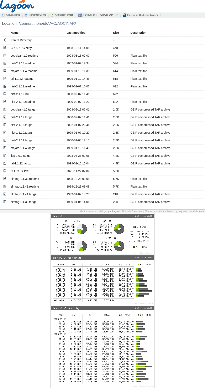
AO (53, 23)
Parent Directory (21, 40)
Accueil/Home (13, 15)
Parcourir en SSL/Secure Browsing (142, 15)
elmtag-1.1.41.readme (25, 186)
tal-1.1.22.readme (22, 78)
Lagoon (116, 211)
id (44, 23)
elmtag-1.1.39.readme (25, 178)
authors (35, 23)
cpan (24, 23)
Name (15, 32)
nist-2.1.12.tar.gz (21, 117)
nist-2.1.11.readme (23, 86)
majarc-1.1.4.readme (24, 71)
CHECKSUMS (20, 171)
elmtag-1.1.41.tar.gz (23, 194)
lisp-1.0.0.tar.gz (20, 155)
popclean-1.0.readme (24, 55)
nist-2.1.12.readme (23, 101)
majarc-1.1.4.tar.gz (23, 148)
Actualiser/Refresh (64, 15)
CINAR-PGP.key (21, 48)
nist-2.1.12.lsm (20, 94)
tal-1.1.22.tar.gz (21, 163)
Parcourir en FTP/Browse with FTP (100, 15)
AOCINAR (66, 23)
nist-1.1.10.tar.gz (21, 132)
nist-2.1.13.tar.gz (21, 125)
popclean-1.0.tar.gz (23, 109)
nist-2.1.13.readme (23, 63)
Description (138, 32)
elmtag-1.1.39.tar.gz (23, 202)
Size (116, 32)
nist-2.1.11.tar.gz (21, 140)
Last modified (76, 32)
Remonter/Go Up (37, 15)
